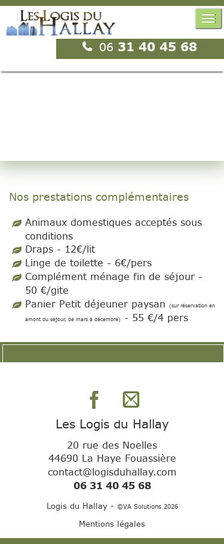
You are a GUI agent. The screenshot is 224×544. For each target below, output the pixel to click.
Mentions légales (112, 524)
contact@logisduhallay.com (112, 471)
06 (108, 46)
